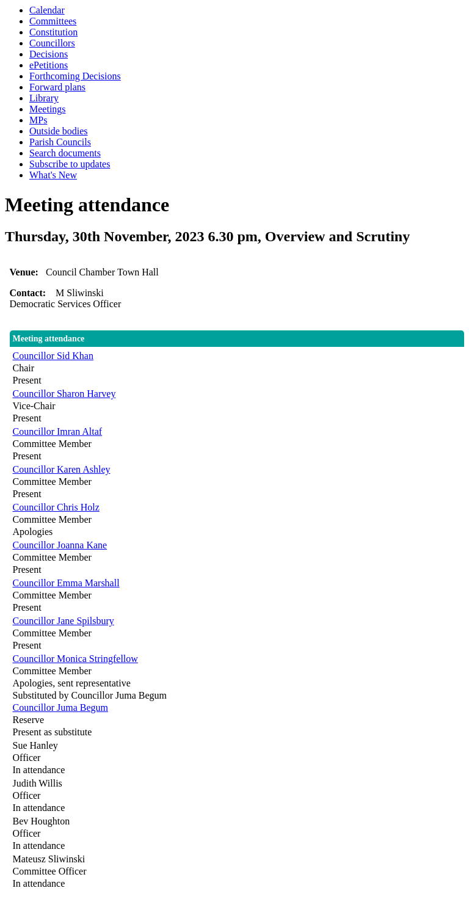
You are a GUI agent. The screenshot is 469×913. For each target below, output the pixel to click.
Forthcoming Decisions (75, 76)
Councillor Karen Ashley (62, 469)
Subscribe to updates (69, 164)
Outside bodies (58, 131)
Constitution (53, 32)
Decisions (48, 54)
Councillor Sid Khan (53, 356)
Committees (52, 21)
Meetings (47, 109)
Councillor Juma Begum (60, 707)
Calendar (47, 10)
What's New (53, 175)
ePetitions (48, 65)
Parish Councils (60, 142)
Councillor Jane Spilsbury (63, 621)
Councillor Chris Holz (56, 507)
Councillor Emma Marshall (66, 583)
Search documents (65, 153)
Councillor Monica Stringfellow (75, 658)
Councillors (52, 43)
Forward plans (57, 87)
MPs (38, 120)
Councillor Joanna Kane (60, 545)
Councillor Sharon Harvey (64, 393)
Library (44, 98)
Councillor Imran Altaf (58, 431)
